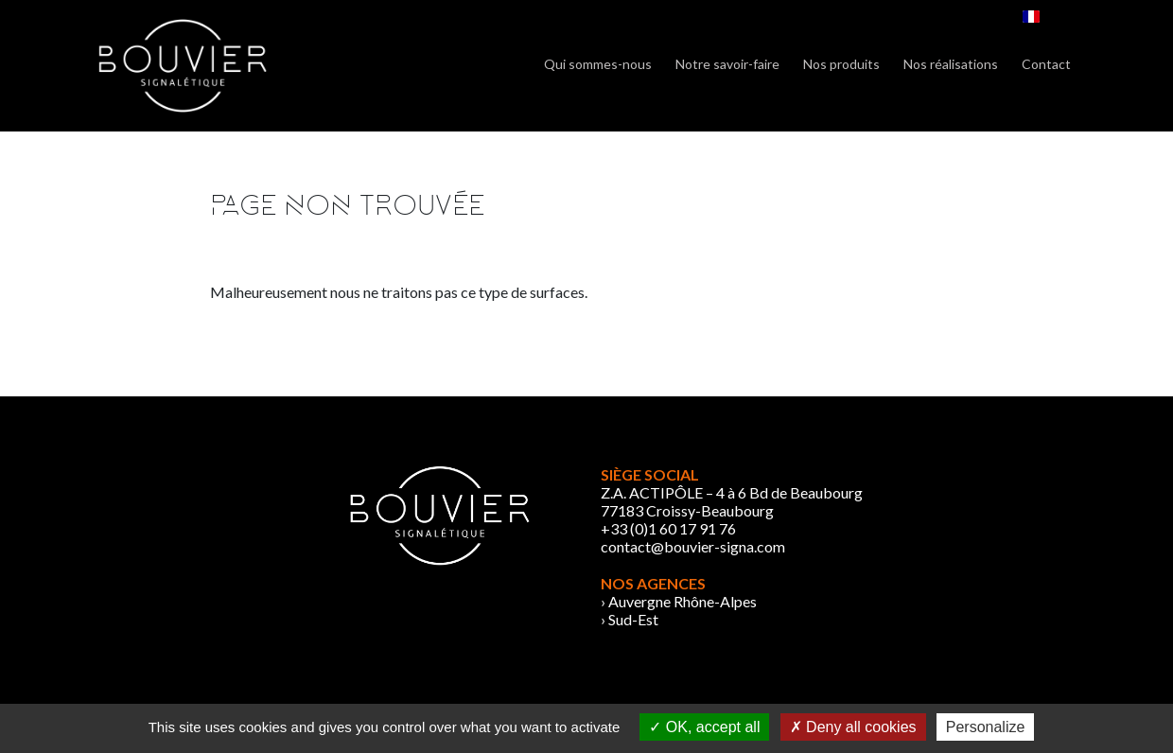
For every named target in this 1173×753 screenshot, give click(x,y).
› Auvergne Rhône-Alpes (679, 601)
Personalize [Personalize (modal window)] (985, 727)
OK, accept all (704, 727)
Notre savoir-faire (727, 64)
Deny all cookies (853, 727)
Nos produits (841, 64)
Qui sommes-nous (598, 64)
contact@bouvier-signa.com (693, 546)
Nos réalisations (950, 64)
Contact (1046, 64)
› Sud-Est (629, 619)
